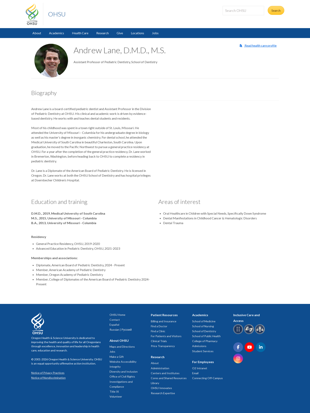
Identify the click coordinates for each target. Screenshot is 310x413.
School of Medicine (203, 321)
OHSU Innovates (161, 388)
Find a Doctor (159, 326)
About (36, 33)
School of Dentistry (204, 331)
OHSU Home (117, 314)
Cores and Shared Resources (169, 378)
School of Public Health (206, 336)
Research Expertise (163, 393)
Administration (160, 368)
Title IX (114, 391)
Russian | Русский (121, 329)
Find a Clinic (158, 331)
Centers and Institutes (165, 373)
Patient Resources (164, 315)
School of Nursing (203, 326)
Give (120, 33)
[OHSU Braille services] (238, 333)
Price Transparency (163, 346)
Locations (137, 33)
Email (195, 373)
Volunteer (116, 396)
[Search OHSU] (243, 10)
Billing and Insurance (163, 321)
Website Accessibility (123, 361)
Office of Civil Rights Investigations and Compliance (122, 381)
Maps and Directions (122, 346)
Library (155, 383)
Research (102, 33)
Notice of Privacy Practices (47, 372)
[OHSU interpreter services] (260, 333)
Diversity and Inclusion (124, 371)
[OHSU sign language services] (249, 333)
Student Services (203, 351)
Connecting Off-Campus (207, 378)
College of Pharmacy (204, 341)
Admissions (199, 346)
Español (114, 324)
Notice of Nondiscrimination (48, 377)
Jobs (155, 33)
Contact (115, 319)
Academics (56, 33)
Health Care (80, 33)
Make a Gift (117, 356)
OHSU (57, 14)
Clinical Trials (159, 341)
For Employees (203, 362)
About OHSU (119, 340)
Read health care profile (260, 45)
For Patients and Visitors (166, 336)
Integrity (115, 366)
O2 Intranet (199, 368)
